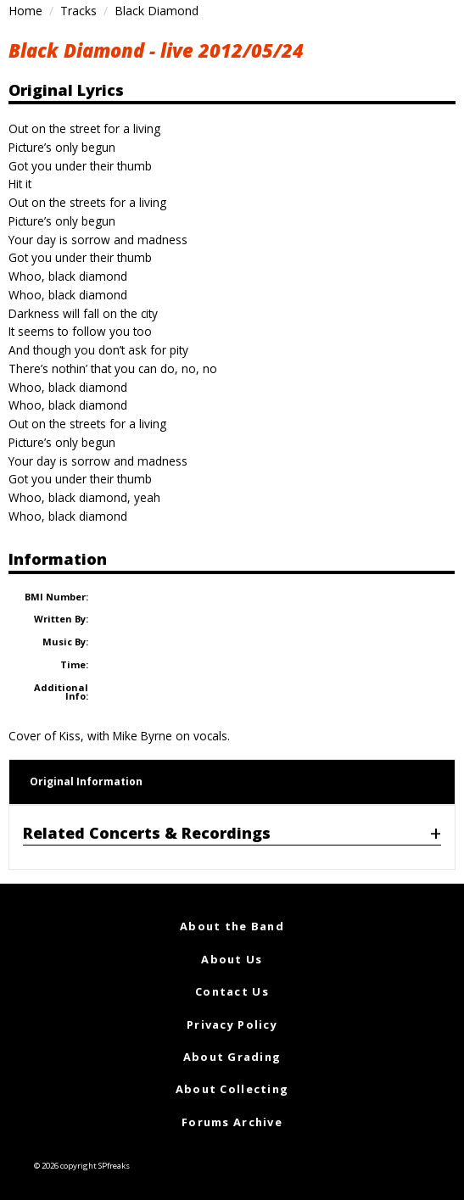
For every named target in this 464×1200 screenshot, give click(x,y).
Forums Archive (232, 1122)
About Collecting (232, 1089)
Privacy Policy (232, 1024)
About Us (231, 959)
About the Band (232, 926)
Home (25, 11)
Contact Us (232, 991)
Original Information (86, 781)
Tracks (78, 11)
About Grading (232, 1056)
